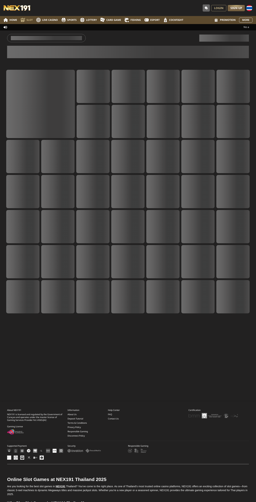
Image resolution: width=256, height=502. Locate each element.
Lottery (88, 20)
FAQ (110, 419)
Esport (152, 20)
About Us (72, 419)
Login (218, 8)
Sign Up (236, 8)
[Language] (249, 8)
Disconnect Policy (76, 440)
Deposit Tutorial (75, 423)
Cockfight (173, 20)
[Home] (17, 8)
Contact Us (113, 423)
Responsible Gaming (78, 436)
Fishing (133, 20)
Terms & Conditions (77, 428)
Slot (27, 20)
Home (10, 20)
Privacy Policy (74, 432)
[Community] (206, 8)
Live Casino (47, 20)
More (245, 20)
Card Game (110, 20)
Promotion (225, 20)
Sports (69, 20)
